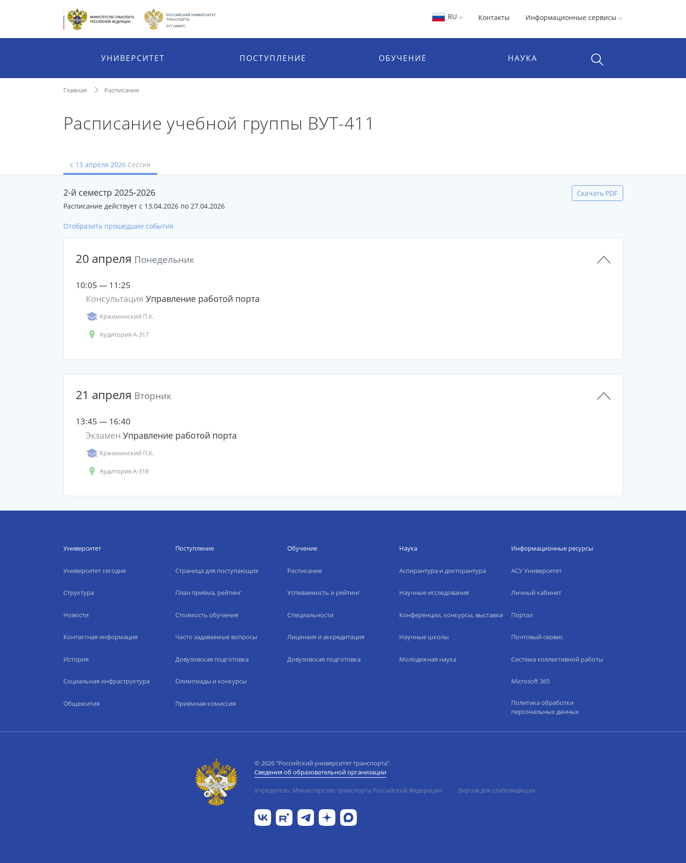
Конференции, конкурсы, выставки (451, 615)
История (76, 659)
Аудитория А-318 (117, 471)
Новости (76, 615)
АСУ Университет (536, 570)
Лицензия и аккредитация (325, 636)
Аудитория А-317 (117, 334)
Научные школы (424, 636)
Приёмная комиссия (205, 703)
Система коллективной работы (557, 659)
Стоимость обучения (206, 615)
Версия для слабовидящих (497, 790)
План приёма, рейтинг (208, 592)
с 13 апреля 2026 (110, 164)
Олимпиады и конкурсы (211, 681)
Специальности (310, 615)
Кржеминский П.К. (120, 316)
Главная (75, 90)
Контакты (494, 17)
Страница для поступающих (217, 570)
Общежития (81, 703)
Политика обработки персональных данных (545, 707)
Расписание (121, 90)
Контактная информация (100, 636)
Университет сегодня (94, 570)
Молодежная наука (427, 659)
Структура (78, 592)
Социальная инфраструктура (106, 681)
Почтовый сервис (537, 636)
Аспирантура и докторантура (442, 570)
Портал (522, 615)
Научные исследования (434, 592)
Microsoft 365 (530, 681)
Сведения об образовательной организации (320, 772)
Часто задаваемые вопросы (216, 636)
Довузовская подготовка (212, 659)
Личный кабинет (536, 592)
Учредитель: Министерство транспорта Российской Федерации (348, 790)
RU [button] (447, 16)
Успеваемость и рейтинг (323, 592)
